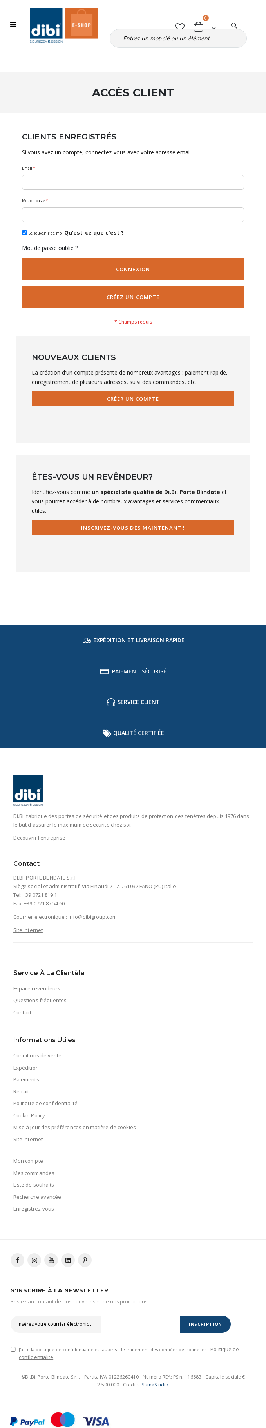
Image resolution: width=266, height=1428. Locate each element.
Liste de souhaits (33, 1184)
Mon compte (28, 1160)
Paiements (26, 1079)
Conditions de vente (37, 1055)
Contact (22, 1012)
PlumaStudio (155, 1384)
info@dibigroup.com (93, 916)
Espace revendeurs (36, 988)
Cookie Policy (29, 1115)
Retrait (21, 1091)
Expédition (26, 1067)
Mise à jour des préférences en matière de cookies (74, 1127)
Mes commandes (33, 1172)
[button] (180, 25)
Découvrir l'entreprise (39, 837)
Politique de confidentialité (45, 1103)
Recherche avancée (37, 1196)
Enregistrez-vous (33, 1208)
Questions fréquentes (40, 1000)
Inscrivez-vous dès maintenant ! (133, 527)
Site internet (28, 930)
